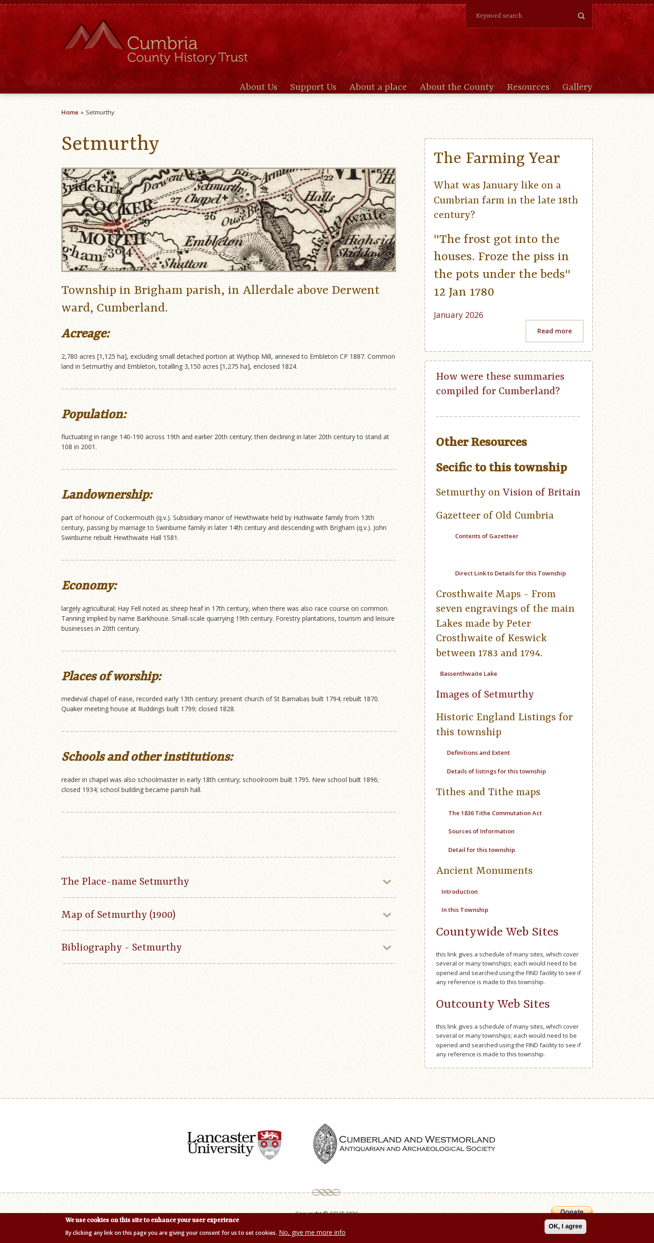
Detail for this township (481, 850)
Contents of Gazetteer (487, 536)
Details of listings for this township (496, 771)
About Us (258, 88)
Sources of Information (481, 831)
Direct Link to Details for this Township (510, 573)
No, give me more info (312, 1233)
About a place (378, 88)
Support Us (313, 88)
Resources (528, 88)
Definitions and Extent (478, 752)
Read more (554, 331)
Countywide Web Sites (497, 932)
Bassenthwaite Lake (468, 673)
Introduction (459, 891)
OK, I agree (565, 1227)
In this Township (464, 910)
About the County (457, 88)
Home (70, 112)
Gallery (577, 88)
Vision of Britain (541, 493)
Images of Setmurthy (485, 695)
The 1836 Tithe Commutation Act (495, 813)
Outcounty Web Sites (493, 1004)
